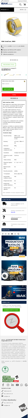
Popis (14, 95)
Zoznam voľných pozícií (11, 310)
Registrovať (20, 1)
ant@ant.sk (7, 396)
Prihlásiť (25, 1)
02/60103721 (6, 70)
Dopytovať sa (8, 89)
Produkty (5, 10)
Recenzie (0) (14, 60)
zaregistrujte (15, 46)
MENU (23, 10)
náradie (10, 346)
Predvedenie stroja (8, 64)
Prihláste (5, 46)
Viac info (13, 212)
